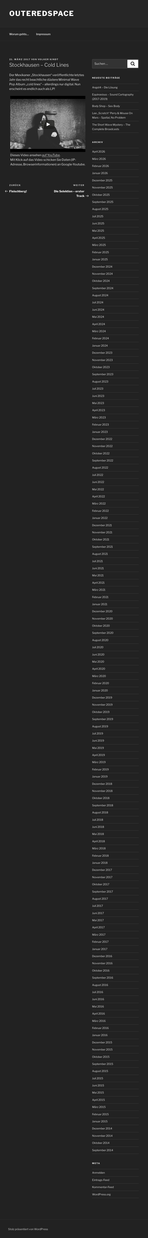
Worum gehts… (19, 34)
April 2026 (98, 151)
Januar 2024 (100, 345)
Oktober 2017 (100, 884)
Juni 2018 (98, 826)
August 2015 (100, 1071)
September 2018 (102, 805)
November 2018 (102, 790)
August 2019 (100, 726)
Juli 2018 (97, 819)
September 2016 (102, 977)
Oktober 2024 (101, 280)
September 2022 (102, 460)
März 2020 (99, 676)
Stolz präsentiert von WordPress (28, 1229)
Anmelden (98, 1172)
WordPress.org (101, 1194)
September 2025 (102, 201)
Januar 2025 (100, 259)
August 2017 (100, 898)
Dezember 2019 (102, 697)
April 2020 (98, 668)
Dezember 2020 (102, 611)
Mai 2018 (98, 834)
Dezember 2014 (102, 1128)
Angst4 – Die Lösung (105, 87)
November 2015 (102, 1049)
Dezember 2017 (102, 869)
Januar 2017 (99, 949)
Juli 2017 (97, 905)
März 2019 (99, 762)
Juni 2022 (98, 482)
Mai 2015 (98, 1092)
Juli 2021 (97, 561)
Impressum (43, 34)
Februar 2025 (100, 252)
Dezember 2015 (102, 1042)
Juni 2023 (98, 395)
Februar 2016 (100, 1028)
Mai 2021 (98, 575)
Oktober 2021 (100, 539)
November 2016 (102, 963)
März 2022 (99, 503)
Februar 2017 (100, 941)
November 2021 (102, 532)
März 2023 (99, 417)
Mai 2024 (98, 316)
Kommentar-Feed (103, 1187)
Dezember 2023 (102, 352)
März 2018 (99, 848)
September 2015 (102, 1063)
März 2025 (99, 244)
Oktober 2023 (101, 367)
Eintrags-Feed (100, 1180)
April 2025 (98, 237)
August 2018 (100, 812)
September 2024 (102, 288)
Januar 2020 (100, 690)
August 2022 (100, 467)
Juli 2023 (97, 388)
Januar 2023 (100, 431)
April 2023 (98, 410)
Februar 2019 (100, 769)
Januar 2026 (100, 173)
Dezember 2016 (102, 956)
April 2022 (98, 496)
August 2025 (100, 209)
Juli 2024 (97, 302)
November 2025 (102, 187)
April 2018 (98, 841)
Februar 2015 (100, 1114)
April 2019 (98, 755)
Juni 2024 (98, 309)
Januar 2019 (100, 776)
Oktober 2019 (100, 712)
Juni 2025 (98, 223)
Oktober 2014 (100, 1142)
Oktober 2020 (101, 625)
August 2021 (100, 553)
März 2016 (99, 1020)
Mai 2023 (98, 403)
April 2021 (98, 582)
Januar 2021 (99, 604)
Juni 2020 (98, 654)
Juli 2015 (97, 1078)
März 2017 (98, 934)
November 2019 (102, 704)
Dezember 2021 (102, 525)
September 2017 (102, 891)
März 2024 (99, 331)
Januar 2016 (100, 1035)
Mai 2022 (98, 489)
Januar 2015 (100, 1121)
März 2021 (98, 589)
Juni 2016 (98, 999)
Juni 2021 (98, 568)
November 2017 (102, 877)
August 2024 (100, 295)
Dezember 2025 (102, 180)
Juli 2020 (97, 647)
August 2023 (100, 381)
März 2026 (99, 158)
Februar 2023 (100, 424)
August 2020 (100, 640)
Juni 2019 (98, 740)
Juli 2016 (97, 992)
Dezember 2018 (102, 783)
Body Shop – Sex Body (106, 106)
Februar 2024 (100, 338)
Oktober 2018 (100, 798)
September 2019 (102, 719)
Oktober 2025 (101, 194)
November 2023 (102, 360)
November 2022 (102, 446)
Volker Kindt (48, 59)
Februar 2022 (100, 510)
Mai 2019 (98, 747)
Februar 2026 (100, 166)
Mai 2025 (98, 230)
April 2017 (98, 927)
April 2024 (98, 324)
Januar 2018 (100, 862)
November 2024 (102, 273)
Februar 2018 (100, 855)
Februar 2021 (100, 597)
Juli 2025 (97, 216)
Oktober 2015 (100, 1056)
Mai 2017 (98, 920)
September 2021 (102, 546)
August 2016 (100, 985)
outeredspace (41, 13)
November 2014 (102, 1135)
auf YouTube (51, 155)
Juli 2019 (97, 733)
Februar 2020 (100, 683)
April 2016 (98, 1013)
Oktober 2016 (100, 970)
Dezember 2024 (102, 266)
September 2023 (102, 374)
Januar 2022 (100, 517)
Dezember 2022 (102, 439)
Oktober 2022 (100, 453)
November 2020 (102, 618)
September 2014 (102, 1150)
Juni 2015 (98, 1085)
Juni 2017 (98, 913)
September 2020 (103, 632)
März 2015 (99, 1107)
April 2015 (98, 1099)
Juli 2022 (97, 474)
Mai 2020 (98, 661)
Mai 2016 (98, 1006)
